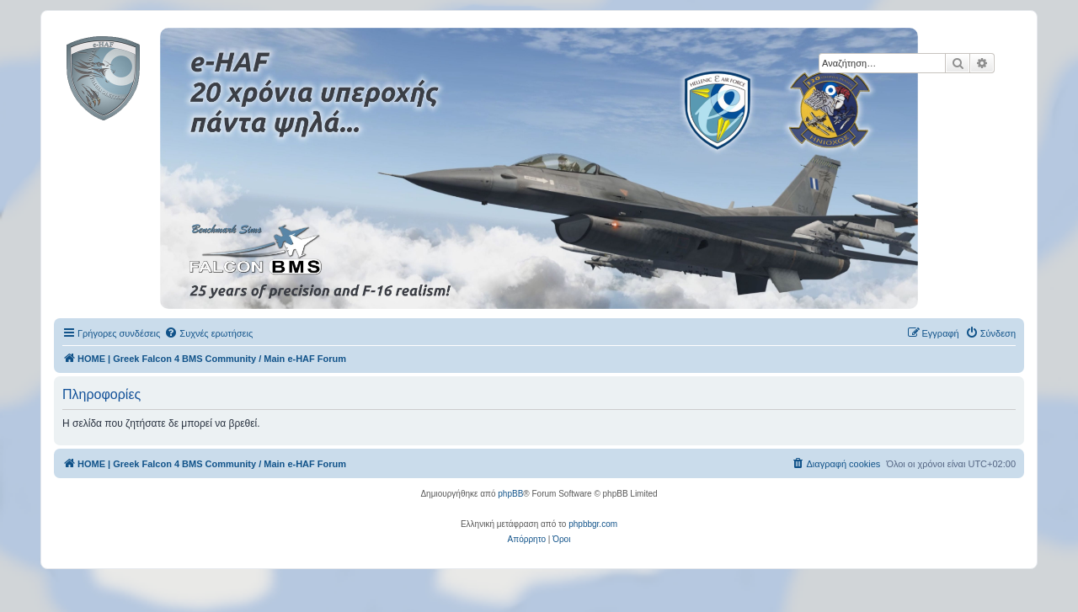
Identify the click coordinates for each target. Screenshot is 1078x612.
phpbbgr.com (592, 524)
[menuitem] (208, 333)
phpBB (510, 493)
